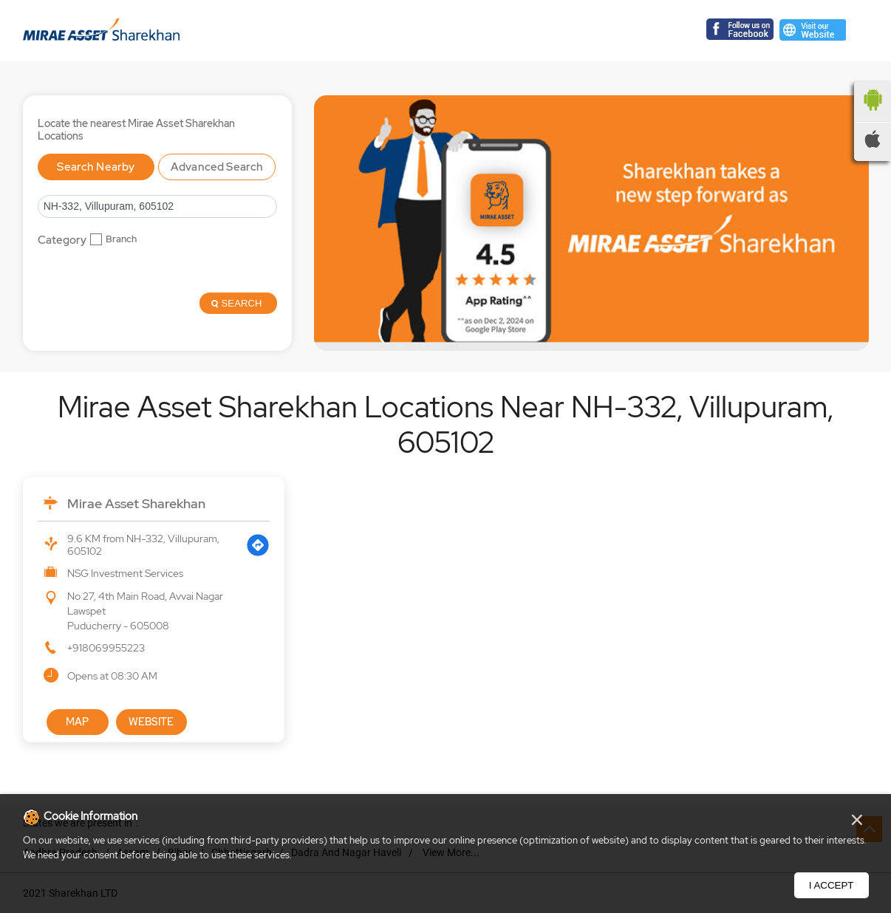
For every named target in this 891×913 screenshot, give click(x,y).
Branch (121, 239)
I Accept (831, 885)
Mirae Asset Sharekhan (136, 503)
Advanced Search (217, 167)
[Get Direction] (258, 545)
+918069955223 (106, 647)
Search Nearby (95, 167)
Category (62, 240)
